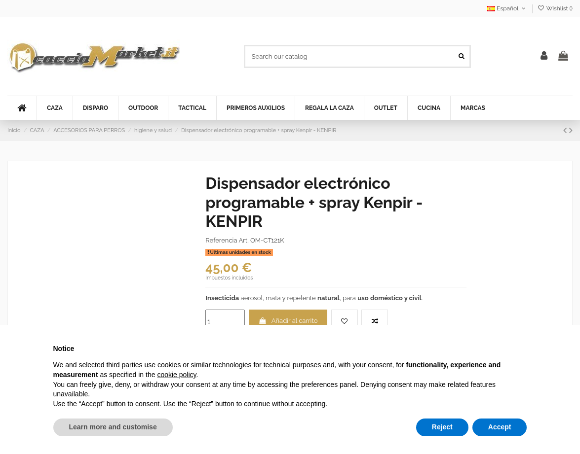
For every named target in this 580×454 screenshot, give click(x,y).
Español (507, 8)
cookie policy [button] (176, 375)
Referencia (221, 240)
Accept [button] (499, 427)
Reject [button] (442, 427)
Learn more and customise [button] (113, 427)
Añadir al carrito (288, 320)
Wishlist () (555, 8)
